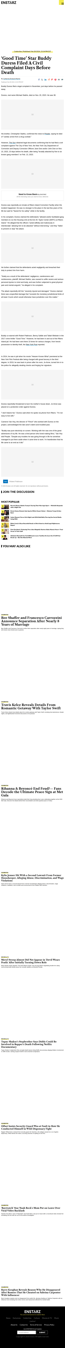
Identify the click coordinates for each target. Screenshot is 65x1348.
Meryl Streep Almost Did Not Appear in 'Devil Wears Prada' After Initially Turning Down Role (30, 961)
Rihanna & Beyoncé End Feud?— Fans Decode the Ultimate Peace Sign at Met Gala (32, 792)
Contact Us (24, 1325)
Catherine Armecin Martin (11, 79)
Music (56, 1318)
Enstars (8, 2)
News (8, 1318)
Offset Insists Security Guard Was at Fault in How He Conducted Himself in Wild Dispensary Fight (30, 1127)
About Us (14, 1325)
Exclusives (17, 1318)
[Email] (58, 79)
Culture (37, 1318)
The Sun (12, 143)
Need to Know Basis (28, 194)
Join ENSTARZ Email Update (32, 1329)
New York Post (31, 345)
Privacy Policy (49, 1325)
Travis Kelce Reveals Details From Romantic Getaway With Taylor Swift (31, 706)
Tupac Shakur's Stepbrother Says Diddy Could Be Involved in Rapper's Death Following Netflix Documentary (29, 1044)
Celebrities (18, 51)
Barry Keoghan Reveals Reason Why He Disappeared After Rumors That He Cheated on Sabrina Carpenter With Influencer (31, 1293)
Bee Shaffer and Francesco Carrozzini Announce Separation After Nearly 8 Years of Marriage (31, 621)
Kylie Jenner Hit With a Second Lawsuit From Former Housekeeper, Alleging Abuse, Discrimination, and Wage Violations (32, 878)
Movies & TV (5, 957)
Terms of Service (36, 1325)
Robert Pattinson (16, 482)
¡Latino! (33, 1321)
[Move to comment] (62, 79)
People (47, 134)
